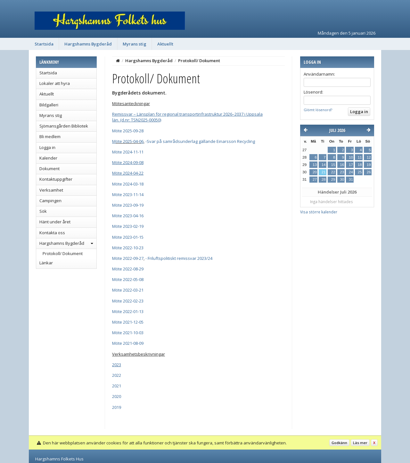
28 (324, 179)
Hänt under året (54, 222)
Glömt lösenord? (318, 109)
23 (342, 172)
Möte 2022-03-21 (128, 290)
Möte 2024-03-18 (128, 184)
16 (342, 165)
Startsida (44, 44)
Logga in (47, 147)
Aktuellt (165, 44)
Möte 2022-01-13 (128, 311)
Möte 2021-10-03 (128, 332)
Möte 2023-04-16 (128, 216)
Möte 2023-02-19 (128, 226)
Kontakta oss (52, 233)
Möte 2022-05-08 (128, 279)
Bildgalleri (48, 105)
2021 (116, 386)
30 (342, 179)
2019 (116, 407)
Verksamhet (51, 190)
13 (315, 165)
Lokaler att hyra (54, 83)
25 (360, 172)
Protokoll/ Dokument (63, 253)
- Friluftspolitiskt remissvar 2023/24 (178, 258)
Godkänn (339, 442)
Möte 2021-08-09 (128, 343)
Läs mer (360, 442)
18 (360, 165)
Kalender (48, 158)
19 (369, 165)
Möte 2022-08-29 (128, 269)
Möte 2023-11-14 (128, 194)
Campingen (50, 200)
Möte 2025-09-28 (128, 131)
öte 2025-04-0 (128, 141)
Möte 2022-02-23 (128, 301)
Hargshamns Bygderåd (88, 44)
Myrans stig (134, 44)
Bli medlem (50, 136)
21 (324, 172)
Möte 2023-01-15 (128, 237)
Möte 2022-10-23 (128, 248)
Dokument (49, 168)
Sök (43, 211)
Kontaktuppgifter (55, 179)
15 (333, 165)
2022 (116, 375)
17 (351, 165)
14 (324, 165)
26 (369, 172)
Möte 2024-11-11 (128, 152)
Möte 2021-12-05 (128, 322)
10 (351, 157)
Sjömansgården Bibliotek (63, 126)
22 (333, 172)
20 (315, 172)
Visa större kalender (318, 211)
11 (360, 157)
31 (351, 179)
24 (351, 172)
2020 (116, 396)
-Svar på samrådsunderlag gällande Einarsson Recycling (200, 141)
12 (369, 157)
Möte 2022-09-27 (128, 258)
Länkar (46, 263)
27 (315, 179)
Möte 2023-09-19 (128, 205)
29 (333, 179)
